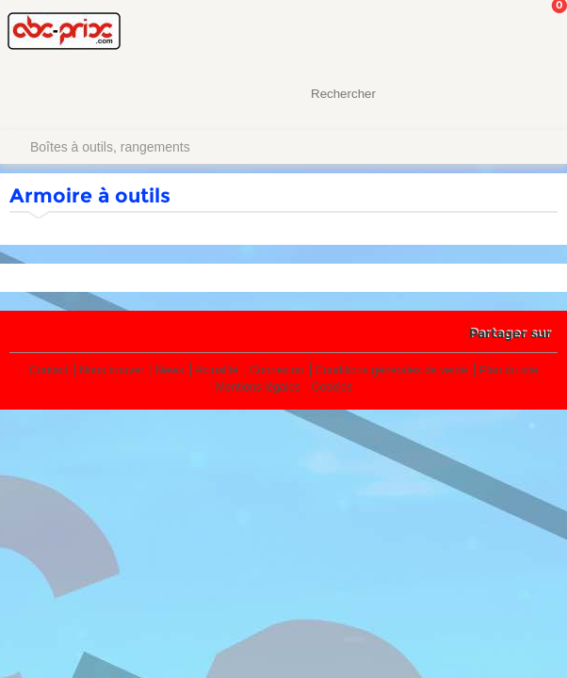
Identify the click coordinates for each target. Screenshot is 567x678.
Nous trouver (111, 370)
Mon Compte (482, 33)
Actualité (216, 370)
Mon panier (538, 33)
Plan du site (508, 370)
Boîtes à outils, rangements (110, 146)
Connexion (276, 370)
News (169, 370)
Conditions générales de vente (391, 370)
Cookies (332, 387)
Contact (48, 370)
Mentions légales (258, 387)
